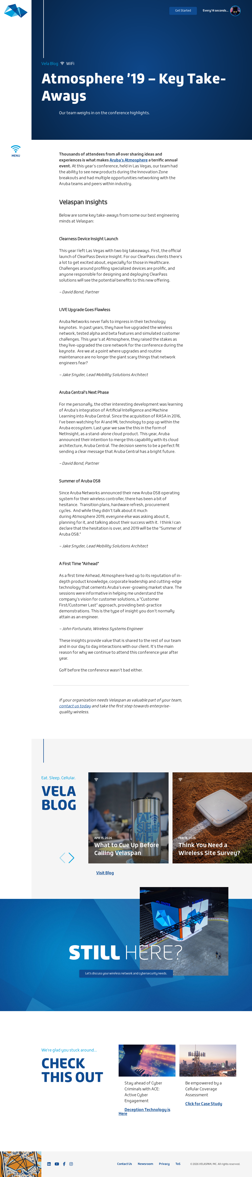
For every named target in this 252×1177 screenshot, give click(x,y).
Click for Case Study (203, 1104)
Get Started (183, 10)
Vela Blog (49, 64)
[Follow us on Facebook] (64, 1164)
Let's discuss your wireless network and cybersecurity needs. (126, 973)
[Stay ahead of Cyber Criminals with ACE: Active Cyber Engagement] (147, 1061)
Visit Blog (105, 873)
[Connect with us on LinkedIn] (49, 1164)
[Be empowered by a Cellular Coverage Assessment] (207, 1061)
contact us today (75, 706)
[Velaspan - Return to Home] (16, 13)
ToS (177, 1164)
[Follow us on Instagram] (71, 1164)
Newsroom (145, 1164)
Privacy (164, 1164)
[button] (71, 858)
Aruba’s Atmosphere (129, 160)
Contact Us (124, 1164)
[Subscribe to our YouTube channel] (57, 1164)
